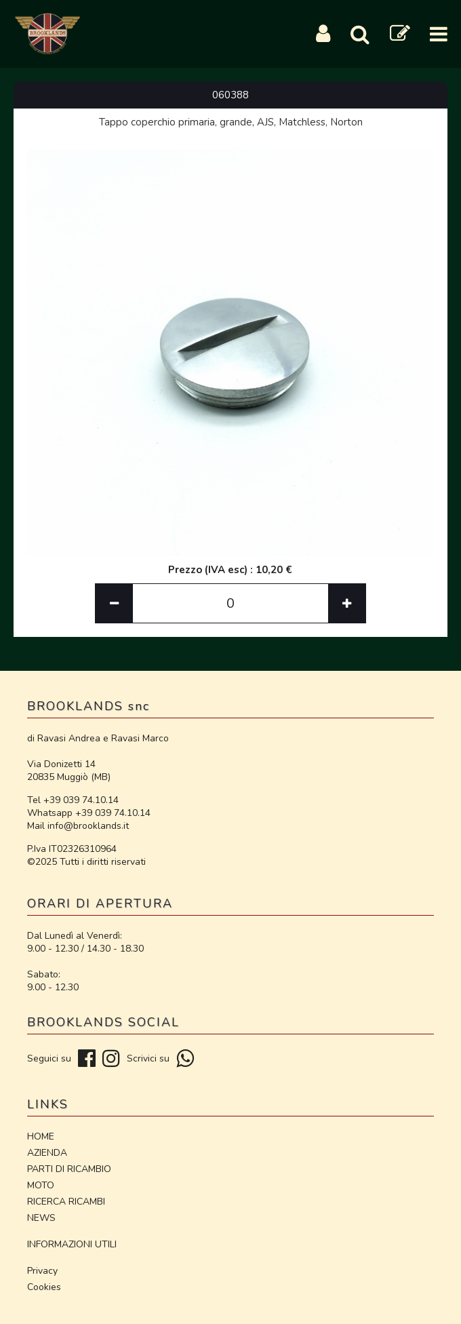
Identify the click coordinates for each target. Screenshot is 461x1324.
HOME (40, 1136)
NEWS (41, 1217)
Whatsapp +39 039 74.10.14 (89, 812)
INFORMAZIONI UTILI (72, 1244)
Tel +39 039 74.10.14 (73, 800)
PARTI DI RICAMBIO (69, 1169)
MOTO (40, 1185)
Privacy (42, 1270)
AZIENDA (47, 1152)
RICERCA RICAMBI (66, 1201)
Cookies (44, 1287)
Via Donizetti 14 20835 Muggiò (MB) (69, 770)
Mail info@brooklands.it (78, 825)
